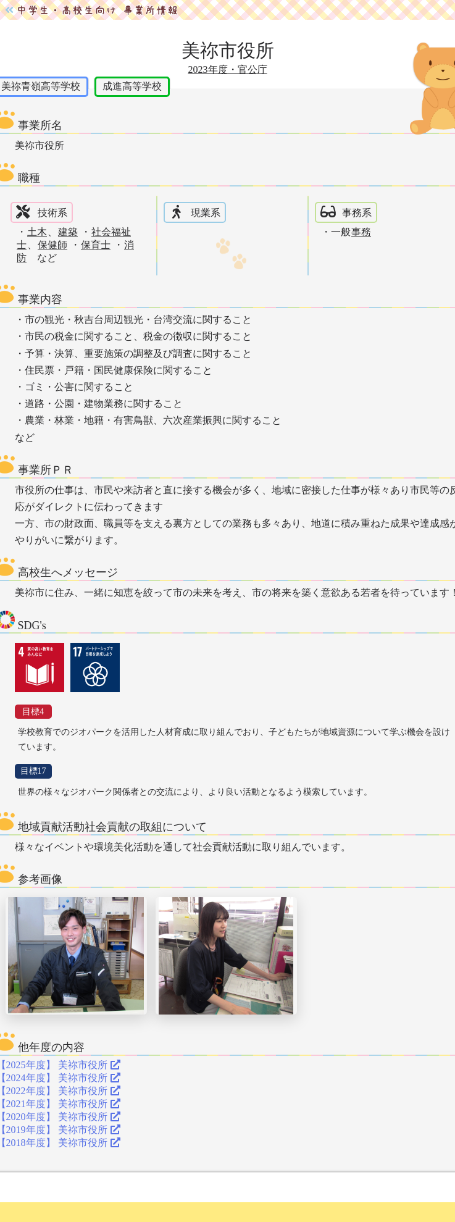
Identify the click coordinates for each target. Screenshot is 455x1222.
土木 (37, 232)
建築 (68, 232)
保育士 (96, 245)
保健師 (52, 245)
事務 (361, 232)
